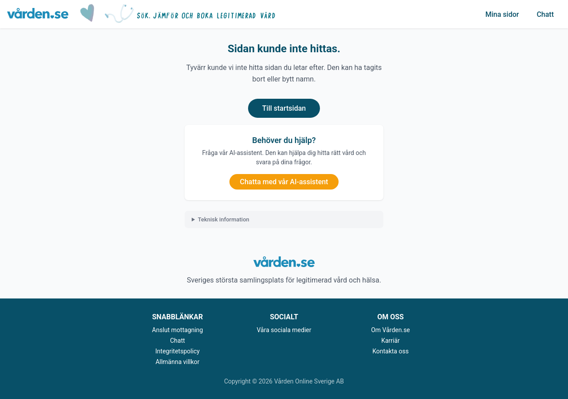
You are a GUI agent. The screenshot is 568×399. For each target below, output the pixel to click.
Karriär (390, 340)
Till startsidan (284, 108)
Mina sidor (502, 14)
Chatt (545, 14)
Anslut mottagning (177, 329)
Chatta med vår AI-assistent (284, 182)
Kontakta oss (390, 351)
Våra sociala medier (284, 329)
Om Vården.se (390, 329)
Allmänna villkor (177, 361)
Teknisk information (223, 219)
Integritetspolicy (177, 351)
